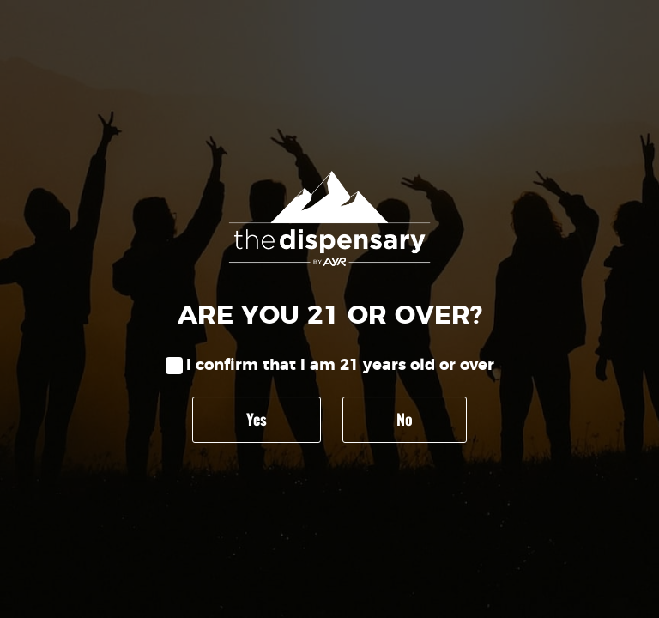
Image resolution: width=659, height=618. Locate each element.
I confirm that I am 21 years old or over (340, 365)
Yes (256, 419)
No (404, 419)
